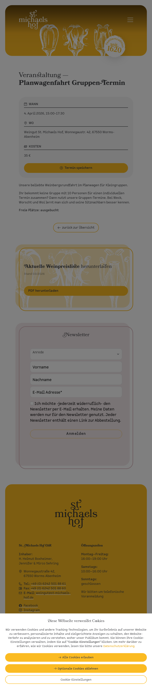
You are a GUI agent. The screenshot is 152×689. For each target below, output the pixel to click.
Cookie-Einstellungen (76, 679)
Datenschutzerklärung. (119, 646)
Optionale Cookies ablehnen (78, 668)
